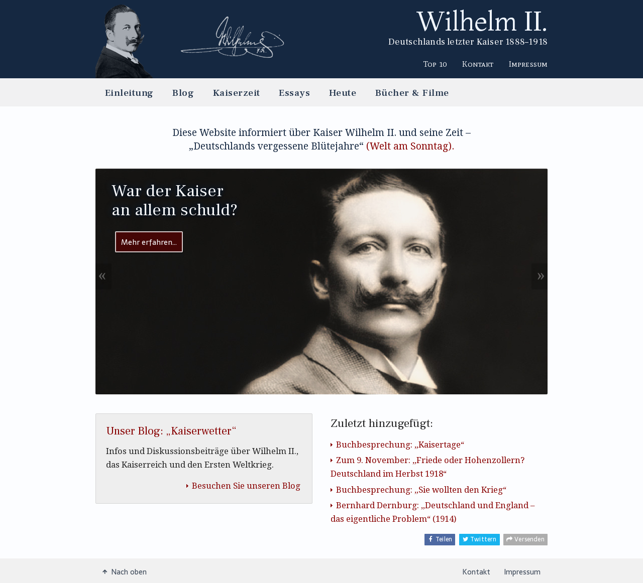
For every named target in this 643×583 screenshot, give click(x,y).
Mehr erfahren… (149, 241)
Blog (183, 92)
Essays (294, 92)
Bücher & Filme (412, 92)
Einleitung (129, 92)
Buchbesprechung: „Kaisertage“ (400, 444)
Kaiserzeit (236, 92)
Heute (342, 92)
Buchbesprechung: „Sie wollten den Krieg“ (421, 489)
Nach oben (124, 571)
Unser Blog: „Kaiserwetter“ (171, 430)
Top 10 (435, 64)
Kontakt (477, 64)
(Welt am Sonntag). (410, 146)
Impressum (528, 64)
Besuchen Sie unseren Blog (246, 485)
